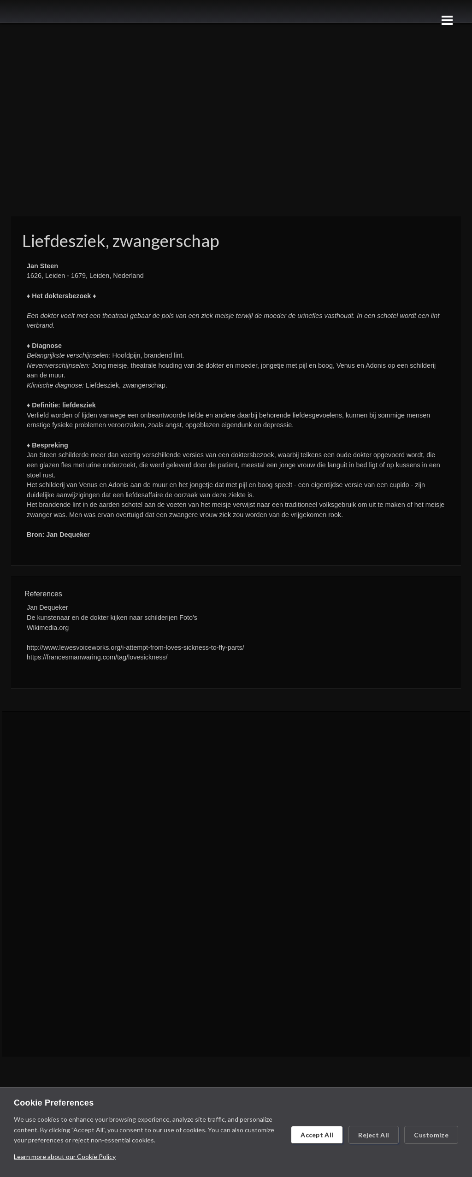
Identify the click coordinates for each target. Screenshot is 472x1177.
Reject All (373, 1135)
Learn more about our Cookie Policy (65, 1156)
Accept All (317, 1135)
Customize (431, 1135)
